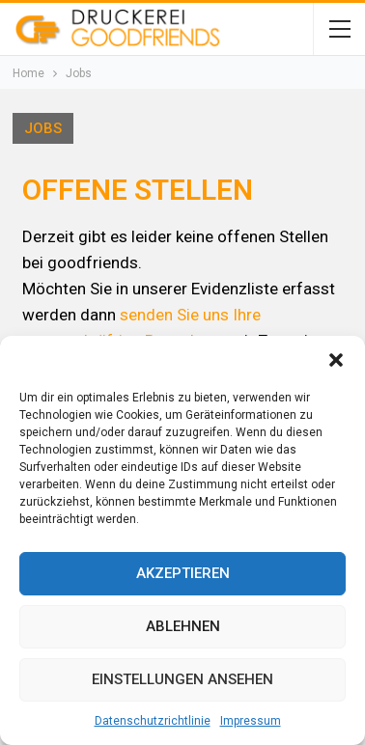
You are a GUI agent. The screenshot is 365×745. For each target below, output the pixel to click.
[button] (336, 360)
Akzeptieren (183, 573)
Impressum (250, 721)
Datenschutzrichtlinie (153, 721)
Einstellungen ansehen (182, 679)
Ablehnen (183, 626)
